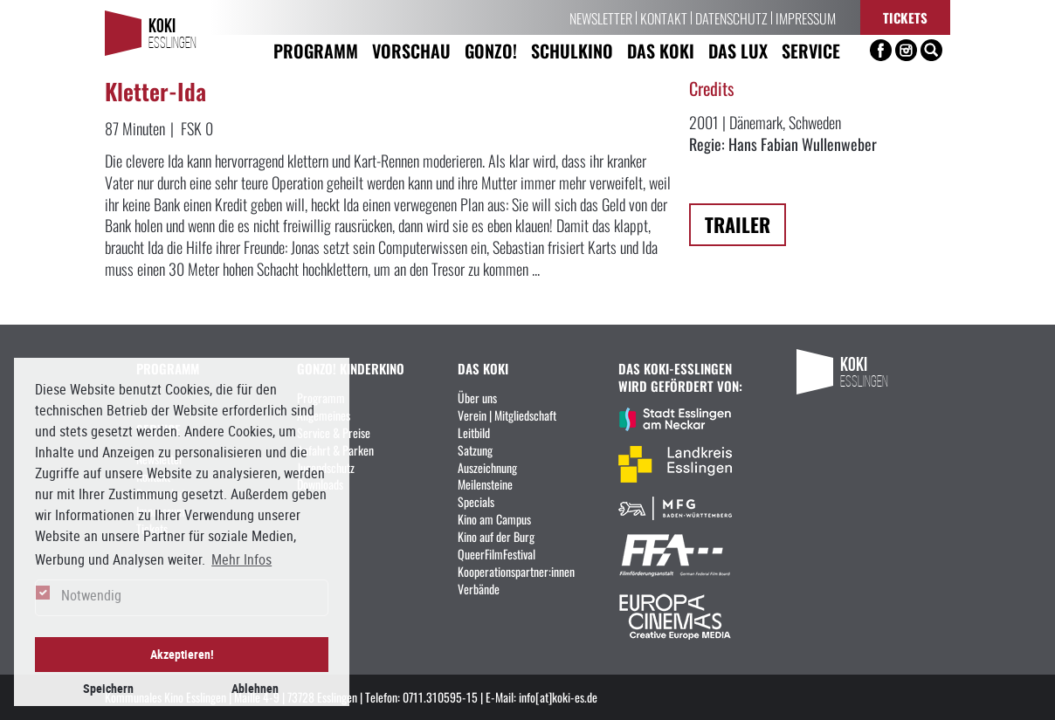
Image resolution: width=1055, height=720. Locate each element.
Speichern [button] (108, 688)
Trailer (737, 224)
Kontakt (663, 17)
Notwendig (91, 595)
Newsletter (600, 17)
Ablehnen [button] (255, 688)
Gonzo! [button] (491, 50)
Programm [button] (315, 50)
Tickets (905, 17)
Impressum (806, 17)
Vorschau (411, 50)
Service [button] (811, 50)
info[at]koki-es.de (558, 696)
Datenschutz (731, 17)
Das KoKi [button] (660, 50)
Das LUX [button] (738, 50)
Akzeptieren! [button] (182, 654)
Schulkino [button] (572, 50)
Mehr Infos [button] (241, 559)
